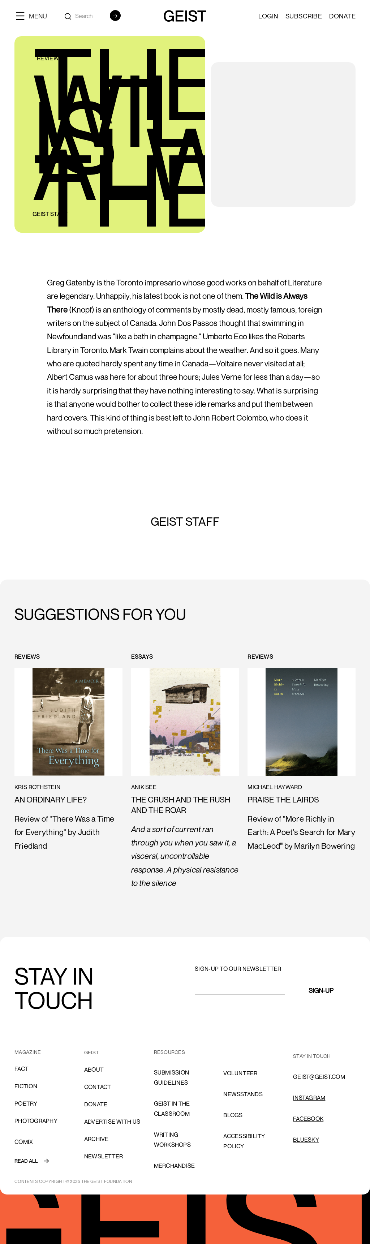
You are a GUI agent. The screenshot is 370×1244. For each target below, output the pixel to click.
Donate (342, 16)
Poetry (26, 1103)
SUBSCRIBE (303, 16)
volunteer (240, 1073)
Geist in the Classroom (172, 1108)
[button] (34, 15)
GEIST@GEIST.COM (319, 1076)
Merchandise (174, 1165)
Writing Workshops (172, 1139)
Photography (35, 1120)
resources (169, 1052)
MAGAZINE (27, 1052)
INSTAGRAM (309, 1097)
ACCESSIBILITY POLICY (244, 1141)
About (94, 1069)
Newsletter (103, 1156)
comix (23, 1141)
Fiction (25, 1086)
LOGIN (268, 16)
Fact (21, 1068)
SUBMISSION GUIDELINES (171, 1077)
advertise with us (112, 1121)
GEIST (91, 1052)
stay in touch (312, 1056)
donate (96, 1104)
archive (96, 1138)
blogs (232, 1115)
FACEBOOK (308, 1118)
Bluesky (306, 1139)
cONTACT (97, 1086)
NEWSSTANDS (243, 1094)
